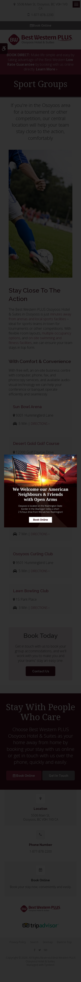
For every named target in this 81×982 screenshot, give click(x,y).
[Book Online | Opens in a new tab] (40, 491)
